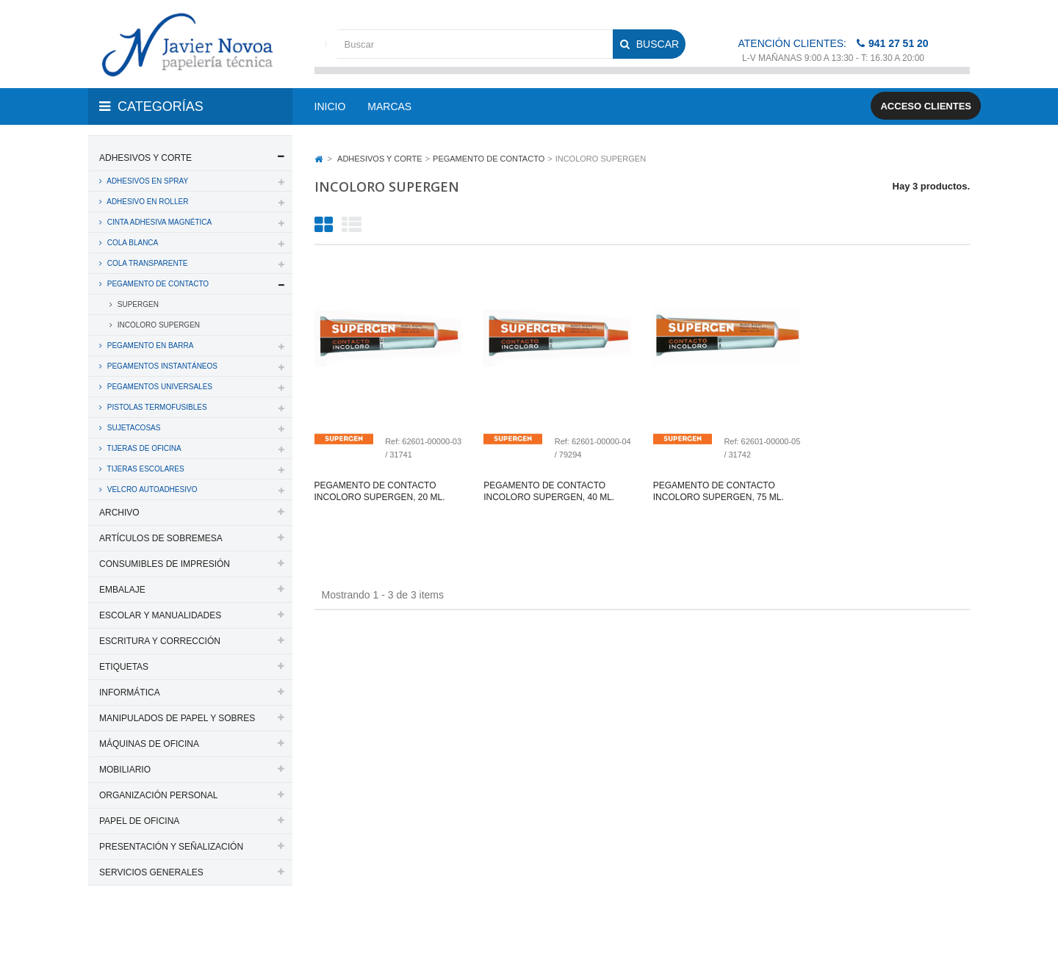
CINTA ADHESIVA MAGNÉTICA (158, 222)
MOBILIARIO (125, 769)
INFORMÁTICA (129, 692)
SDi (950, 931)
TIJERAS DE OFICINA (143, 448)
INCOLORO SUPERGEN (157, 325)
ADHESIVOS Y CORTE (145, 158)
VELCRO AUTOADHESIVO (151, 489)
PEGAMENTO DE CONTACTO (157, 284)
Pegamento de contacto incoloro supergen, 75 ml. (718, 491)
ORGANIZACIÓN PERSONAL (158, 795)
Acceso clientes (925, 106)
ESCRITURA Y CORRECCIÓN (159, 641)
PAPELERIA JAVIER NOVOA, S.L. (188, 931)
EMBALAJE (122, 590)
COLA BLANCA (131, 243)
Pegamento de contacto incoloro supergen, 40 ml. (548, 491)
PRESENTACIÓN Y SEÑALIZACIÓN (171, 847)
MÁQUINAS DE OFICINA (149, 744)
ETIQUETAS (123, 667)
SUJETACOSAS (132, 428)
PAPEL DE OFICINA (139, 821)
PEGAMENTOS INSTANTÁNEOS (161, 366)
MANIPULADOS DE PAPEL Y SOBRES (177, 718)
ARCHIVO (119, 512)
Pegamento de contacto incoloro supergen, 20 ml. (379, 491)
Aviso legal (530, 931)
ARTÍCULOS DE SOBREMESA (161, 538)
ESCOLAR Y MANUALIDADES (160, 615)
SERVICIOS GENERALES (151, 872)
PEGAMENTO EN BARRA (149, 345)
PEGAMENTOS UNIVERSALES (158, 387)
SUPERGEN (137, 304)
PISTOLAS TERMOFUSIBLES (156, 407)
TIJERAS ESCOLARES (144, 469)
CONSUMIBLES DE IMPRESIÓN (164, 564)
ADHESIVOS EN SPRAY (146, 181)
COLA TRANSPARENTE (146, 263)
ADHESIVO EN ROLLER (146, 202)
